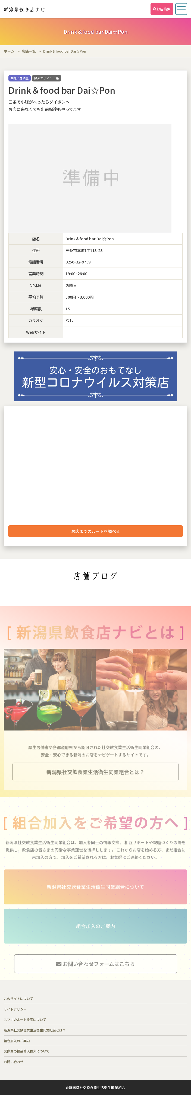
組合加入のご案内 (17, 1040)
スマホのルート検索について (25, 1019)
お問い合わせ (13, 1061)
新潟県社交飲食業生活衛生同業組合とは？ (35, 1030)
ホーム (9, 51)
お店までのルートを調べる (95, 531)
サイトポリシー (15, 1009)
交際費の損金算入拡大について (26, 1051)
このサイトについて (18, 998)
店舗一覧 (29, 51)
